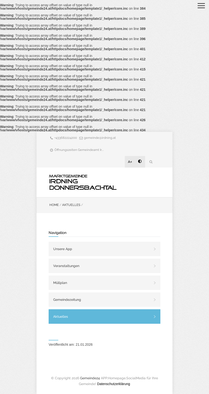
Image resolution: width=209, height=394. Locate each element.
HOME (54, 205)
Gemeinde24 (90, 378)
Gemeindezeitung (67, 300)
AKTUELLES (71, 205)
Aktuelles (60, 316)
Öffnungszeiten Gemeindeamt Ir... (79, 150)
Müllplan (60, 283)
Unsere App (62, 249)
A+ (130, 162)
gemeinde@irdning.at (100, 138)
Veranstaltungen (66, 266)
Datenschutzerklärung (113, 384)
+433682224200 (65, 138)
